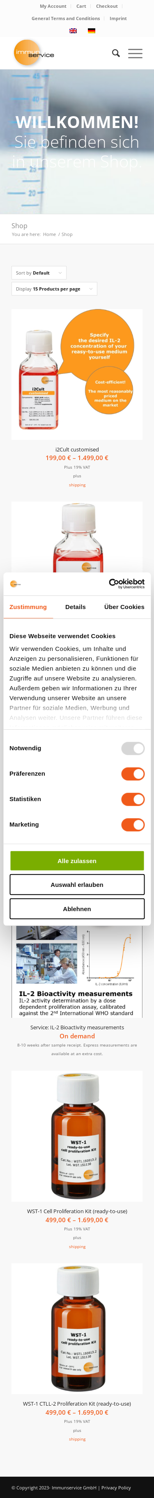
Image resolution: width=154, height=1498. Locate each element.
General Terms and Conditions (66, 18)
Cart (81, 6)
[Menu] (131, 53)
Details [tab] (75, 606)
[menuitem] (53, 6)
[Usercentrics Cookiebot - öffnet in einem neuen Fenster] (110, 584)
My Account (53, 6)
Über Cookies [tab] (124, 606)
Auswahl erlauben (77, 884)
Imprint (118, 18)
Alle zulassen (77, 860)
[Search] (112, 53)
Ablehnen (77, 908)
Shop (19, 225)
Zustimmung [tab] (28, 606)
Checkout (107, 6)
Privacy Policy (116, 1487)
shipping (77, 485)
